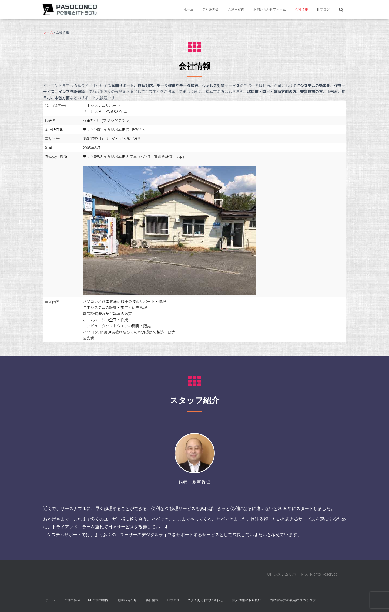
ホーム (188, 9)
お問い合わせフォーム (269, 9)
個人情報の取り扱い (246, 600)
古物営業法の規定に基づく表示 (293, 600)
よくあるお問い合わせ (205, 600)
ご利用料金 (211, 9)
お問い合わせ (127, 600)
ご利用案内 (236, 9)
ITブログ (323, 9)
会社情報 (301, 9)
